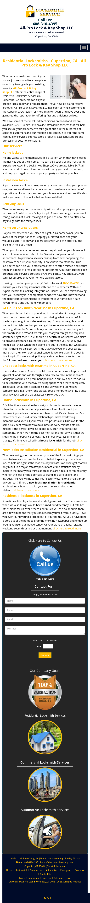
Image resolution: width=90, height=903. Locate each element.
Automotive (51, 870)
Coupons (79, 870)
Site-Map (58, 878)
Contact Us (45, 874)
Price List (46, 878)
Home (9, 870)
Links (68, 878)
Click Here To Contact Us (45, 540)
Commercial (36, 870)
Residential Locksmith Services (45, 715)
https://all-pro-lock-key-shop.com (56, 862)
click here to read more (58, 360)
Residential (21, 870)
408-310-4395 (45, 23)
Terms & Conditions (29, 878)
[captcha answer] (48, 646)
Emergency (66, 870)
